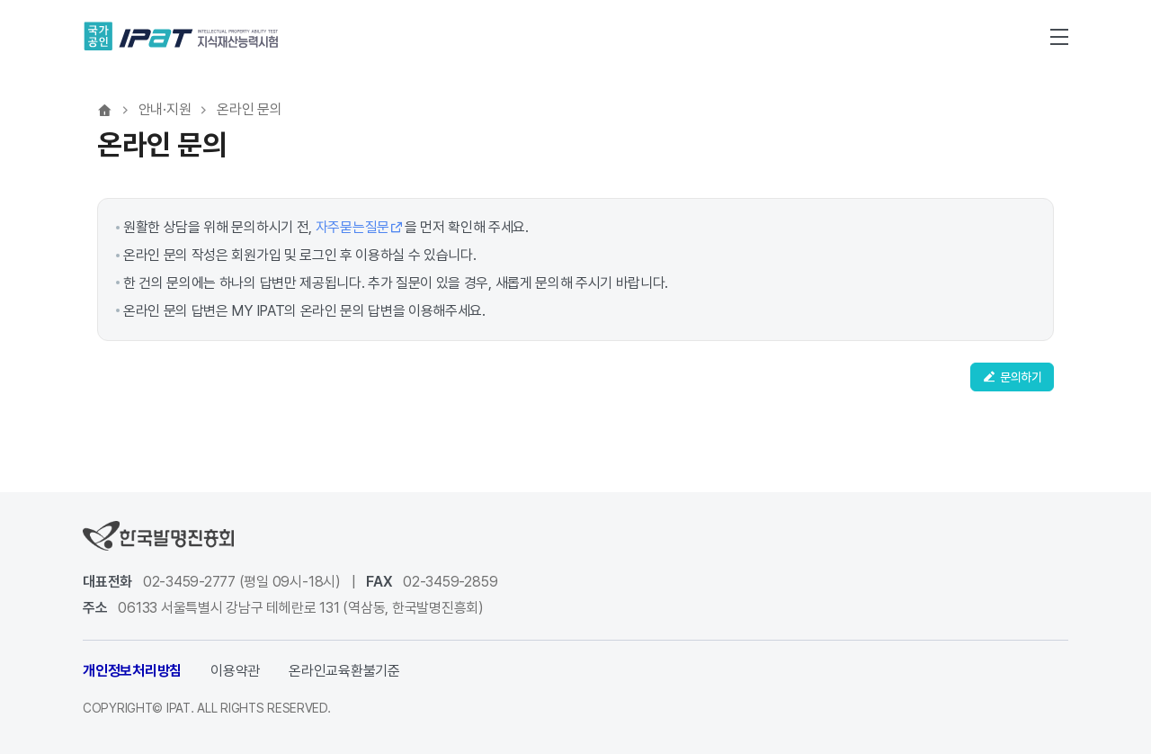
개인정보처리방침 (132, 670)
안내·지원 (165, 109)
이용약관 (235, 670)
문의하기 (1012, 377)
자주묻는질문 (360, 227)
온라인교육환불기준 (344, 670)
